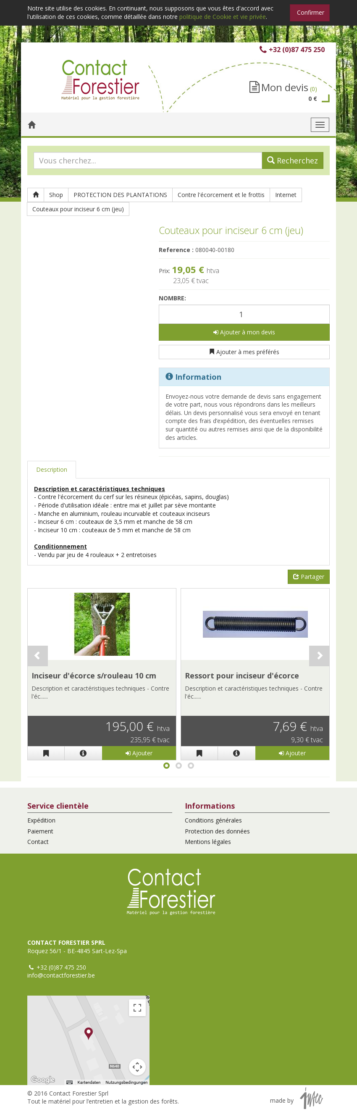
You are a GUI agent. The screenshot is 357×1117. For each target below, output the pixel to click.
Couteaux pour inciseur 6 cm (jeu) (78, 209)
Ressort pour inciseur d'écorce (242, 675)
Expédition (41, 820)
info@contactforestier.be (61, 975)
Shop (56, 195)
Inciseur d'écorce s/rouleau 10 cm (94, 675)
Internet (286, 195)
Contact (38, 842)
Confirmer (310, 12)
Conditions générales (213, 820)
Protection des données (217, 831)
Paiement (40, 831)
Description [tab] (51, 469)
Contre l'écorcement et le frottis (221, 195)
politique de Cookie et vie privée (222, 17)
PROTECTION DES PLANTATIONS (120, 195)
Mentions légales (208, 842)
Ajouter (139, 753)
